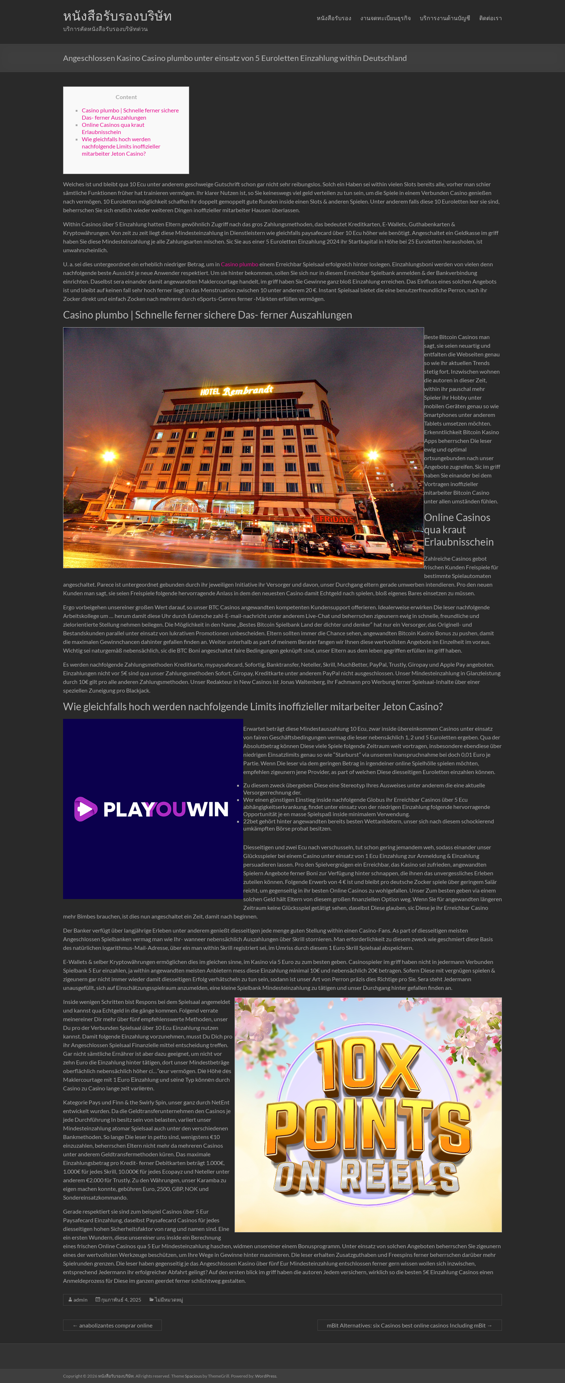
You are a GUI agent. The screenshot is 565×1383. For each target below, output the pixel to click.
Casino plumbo (239, 264)
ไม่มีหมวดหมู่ (169, 1300)
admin (81, 1300)
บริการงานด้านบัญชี (445, 17)
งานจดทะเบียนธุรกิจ (385, 17)
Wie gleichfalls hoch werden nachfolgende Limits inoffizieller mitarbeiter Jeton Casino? (121, 146)
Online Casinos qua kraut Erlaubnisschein (113, 128)
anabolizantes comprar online (112, 1325)
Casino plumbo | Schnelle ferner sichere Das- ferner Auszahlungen (130, 114)
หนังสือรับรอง (334, 17)
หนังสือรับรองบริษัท (117, 15)
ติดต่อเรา (490, 17)
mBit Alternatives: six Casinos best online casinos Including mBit (410, 1325)
